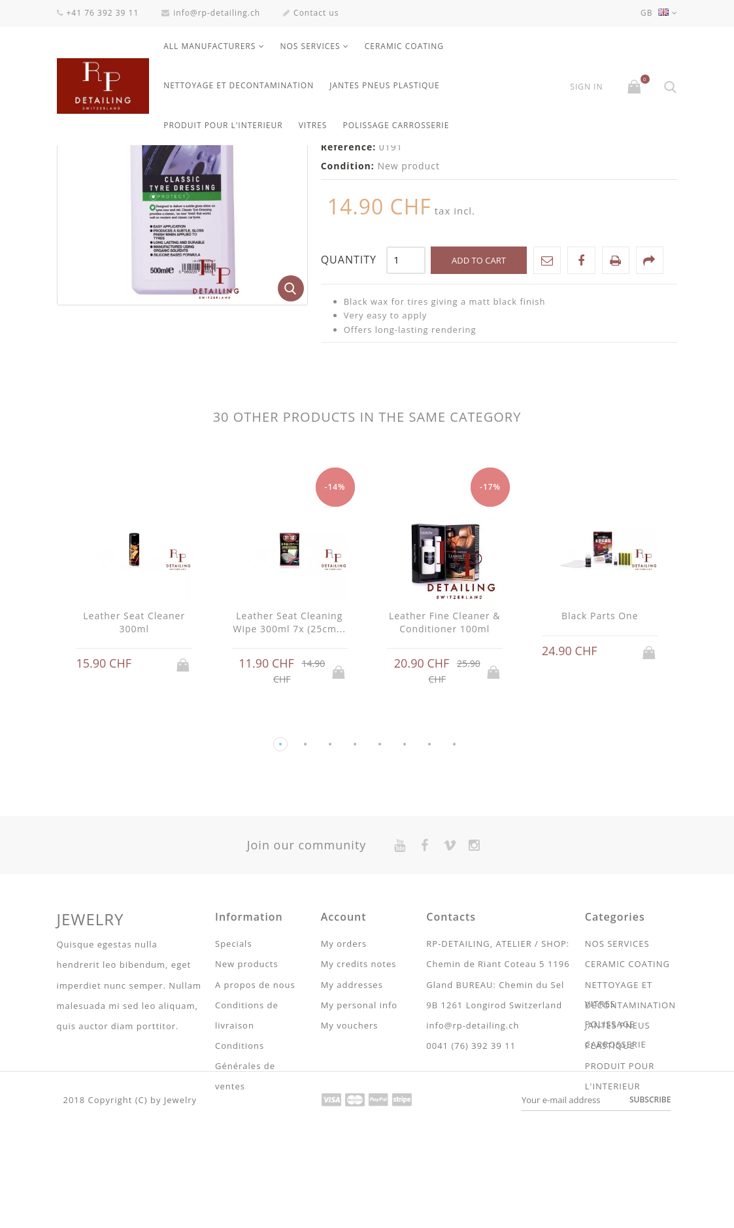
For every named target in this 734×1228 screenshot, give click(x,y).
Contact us (311, 12)
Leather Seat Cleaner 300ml (134, 767)
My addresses (352, 1130)
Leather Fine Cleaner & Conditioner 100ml (445, 767)
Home (71, 162)
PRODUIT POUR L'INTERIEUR (222, 125)
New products (246, 1109)
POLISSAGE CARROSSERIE (395, 125)
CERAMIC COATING (404, 46)
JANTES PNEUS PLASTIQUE (384, 85)
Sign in (586, 87)
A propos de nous (255, 1130)
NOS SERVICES (310, 46)
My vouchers (349, 1170)
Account (344, 1062)
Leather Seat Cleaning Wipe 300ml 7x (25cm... (289, 767)
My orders (344, 1089)
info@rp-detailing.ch (210, 12)
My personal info (359, 1150)
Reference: (348, 292)
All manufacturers (209, 46)
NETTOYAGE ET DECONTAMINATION (238, 85)
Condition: (348, 311)
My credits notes (359, 1109)
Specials (233, 1089)
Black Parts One (600, 761)
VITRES (313, 125)
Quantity (348, 405)
